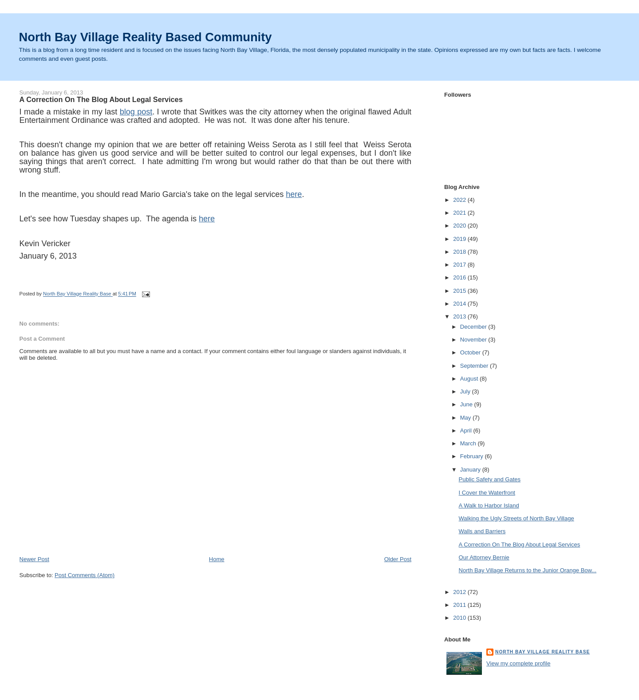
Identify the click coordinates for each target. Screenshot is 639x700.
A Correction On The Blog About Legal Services (519, 544)
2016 (460, 277)
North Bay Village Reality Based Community (145, 37)
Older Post (397, 559)
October (471, 352)
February (472, 456)
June (467, 404)
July (466, 391)
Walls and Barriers (482, 531)
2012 (460, 592)
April (466, 430)
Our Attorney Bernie (484, 557)
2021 (460, 212)
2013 (460, 316)
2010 (460, 617)
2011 (460, 605)
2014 (460, 303)
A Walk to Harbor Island (489, 505)
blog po (133, 111)
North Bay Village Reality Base (542, 651)
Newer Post (34, 559)
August (470, 378)
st (149, 111)
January (471, 469)
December (474, 326)
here (294, 194)
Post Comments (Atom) (84, 575)
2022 (460, 200)
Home (217, 559)
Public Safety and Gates (490, 479)
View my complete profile (518, 663)
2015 (460, 290)
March (469, 443)
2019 (460, 239)
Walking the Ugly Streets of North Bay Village (516, 518)
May (466, 417)
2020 (460, 225)
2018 (460, 251)
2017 (460, 264)
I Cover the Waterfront (487, 492)
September (475, 365)
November (474, 339)
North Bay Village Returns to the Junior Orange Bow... (527, 570)
